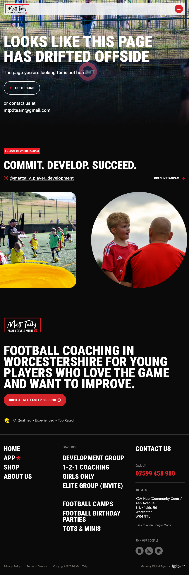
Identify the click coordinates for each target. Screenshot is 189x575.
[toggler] (179, 9)
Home (7, 28)
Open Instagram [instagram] (169, 178)
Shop (11, 467)
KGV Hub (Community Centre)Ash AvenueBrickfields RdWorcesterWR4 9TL (158, 507)
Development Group (93, 458)
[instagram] (149, 551)
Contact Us (153, 449)
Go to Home (22, 88)
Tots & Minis (82, 529)
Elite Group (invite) (93, 486)
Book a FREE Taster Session (35, 400)
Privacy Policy (12, 566)
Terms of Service (37, 566)
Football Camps (88, 504)
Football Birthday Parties (92, 516)
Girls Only (78, 476)
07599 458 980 (155, 473)
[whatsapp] (159, 551)
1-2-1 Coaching (86, 467)
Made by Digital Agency (163, 566)
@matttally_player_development (39, 178)
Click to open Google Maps (153, 525)
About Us (18, 476)
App (12, 458)
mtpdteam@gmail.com (27, 110)
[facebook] (139, 551)
